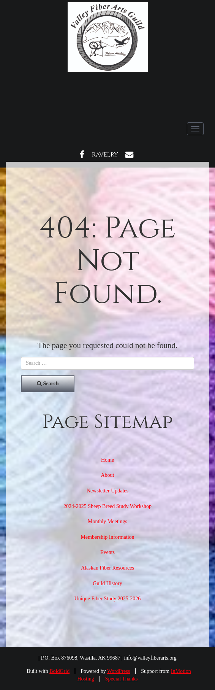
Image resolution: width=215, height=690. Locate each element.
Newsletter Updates (107, 491)
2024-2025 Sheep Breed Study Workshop (107, 506)
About (107, 475)
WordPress (118, 671)
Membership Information (107, 537)
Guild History (107, 583)
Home (107, 460)
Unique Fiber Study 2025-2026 (107, 598)
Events (107, 552)
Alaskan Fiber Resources (107, 568)
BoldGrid (59, 671)
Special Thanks (121, 679)
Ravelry (105, 154)
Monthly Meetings (107, 521)
